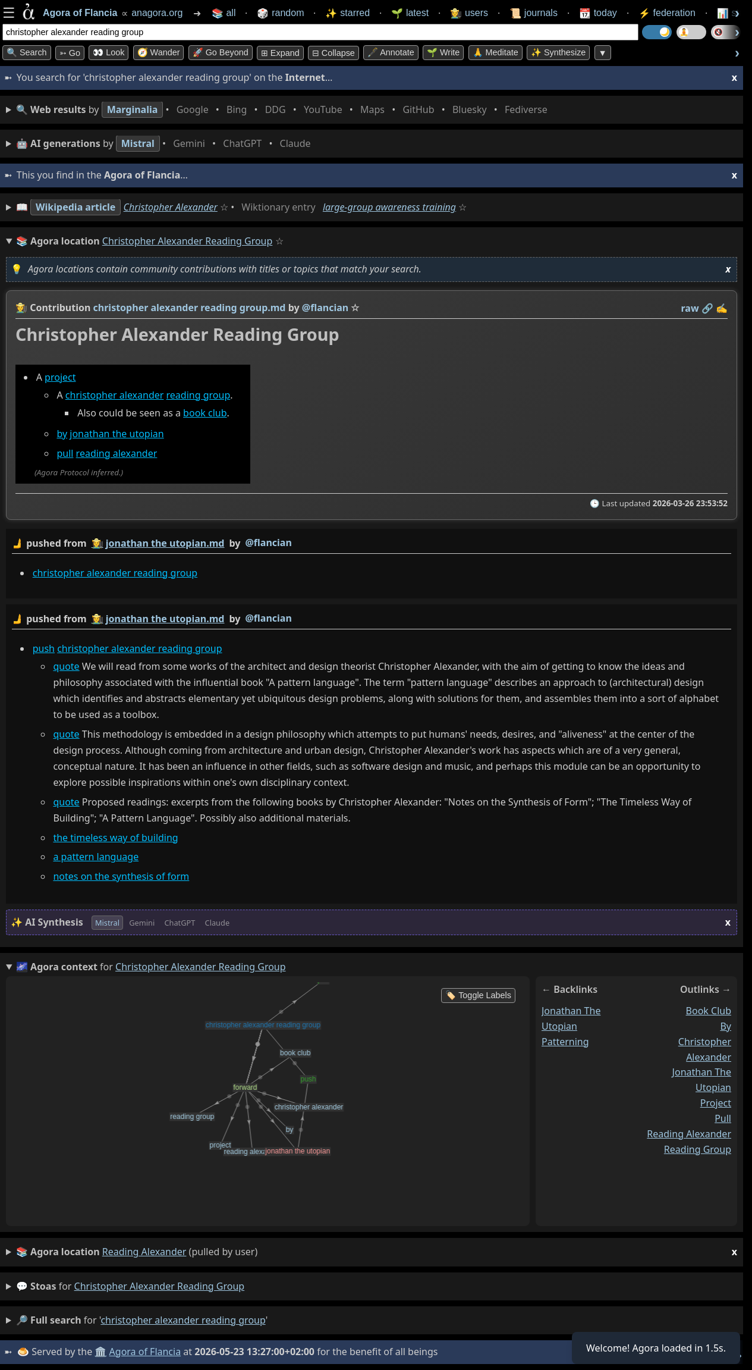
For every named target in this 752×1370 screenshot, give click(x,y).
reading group (198, 395)
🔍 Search (27, 52)
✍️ (722, 308)
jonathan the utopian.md (165, 543)
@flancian (268, 542)
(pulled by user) (376, 1252)
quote (66, 666)
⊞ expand (280, 53)
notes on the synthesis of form (121, 876)
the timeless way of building (115, 837)
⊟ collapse (333, 53)
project (60, 377)
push (44, 648)
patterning (565, 1041)
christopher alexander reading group (115, 572)
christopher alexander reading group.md (189, 307)
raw (690, 308)
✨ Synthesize (558, 52)
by (61, 433)
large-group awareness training (389, 207)
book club (204, 412)
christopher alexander (114, 395)
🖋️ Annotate (390, 52)
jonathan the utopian (116, 433)
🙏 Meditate (495, 52)
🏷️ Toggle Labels (478, 995)
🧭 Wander (158, 52)
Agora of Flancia (145, 1351)
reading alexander (117, 453)
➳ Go (69, 53)
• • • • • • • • (284, 110)
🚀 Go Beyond (220, 52)
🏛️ (100, 1351)
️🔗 (707, 308)
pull (64, 453)
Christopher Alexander (171, 207)
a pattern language (96, 857)
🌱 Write (443, 52)
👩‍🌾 (21, 307)
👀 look (108, 52)
